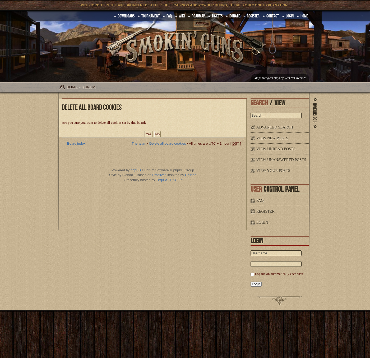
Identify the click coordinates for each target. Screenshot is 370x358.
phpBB (136, 170)
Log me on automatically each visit (279, 274)
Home (72, 87)
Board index (76, 143)
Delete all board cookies (167, 143)
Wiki (182, 16)
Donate (234, 16)
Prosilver (158, 175)
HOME (304, 16)
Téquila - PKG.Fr (169, 180)
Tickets (217, 16)
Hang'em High (271, 78)
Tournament (150, 16)
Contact (272, 16)
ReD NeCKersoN (295, 78)
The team (139, 143)
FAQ (169, 16)
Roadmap (198, 16)
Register (253, 16)
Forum (89, 87)
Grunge (190, 175)
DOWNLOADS (126, 16)
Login (290, 16)
